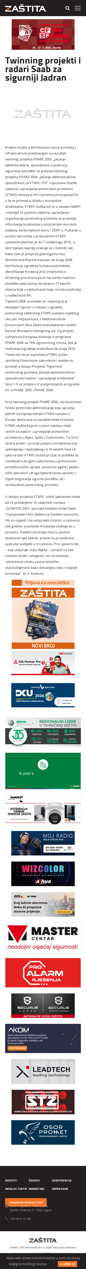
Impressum (60, 1189)
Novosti (11, 1180)
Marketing (36, 1189)
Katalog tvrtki (16, 1189)
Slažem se (67, 1264)
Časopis (34, 1180)
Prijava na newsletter (26, 1202)
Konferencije (62, 1180)
